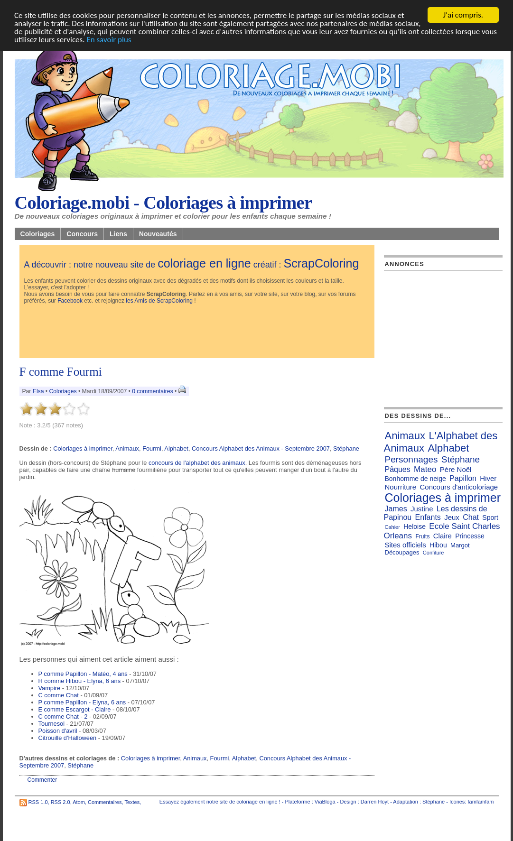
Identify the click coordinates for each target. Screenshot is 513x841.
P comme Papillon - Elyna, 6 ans (82, 702)
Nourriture (401, 487)
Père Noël (456, 469)
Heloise (414, 526)
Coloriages (37, 234)
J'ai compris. (463, 15)
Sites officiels (405, 545)
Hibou (438, 545)
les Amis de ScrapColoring (159, 300)
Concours (82, 234)
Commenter (42, 779)
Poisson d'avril (57, 730)
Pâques (397, 469)
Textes (132, 801)
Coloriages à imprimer (82, 448)
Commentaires (105, 801)
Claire (442, 536)
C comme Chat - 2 (63, 716)
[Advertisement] (197, 332)
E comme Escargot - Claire (74, 709)
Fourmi (151, 448)
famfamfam (480, 801)
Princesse (469, 536)
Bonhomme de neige (415, 478)
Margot (459, 545)
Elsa (38, 391)
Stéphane (346, 448)
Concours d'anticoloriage (459, 487)
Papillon (462, 478)
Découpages (402, 552)
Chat (471, 517)
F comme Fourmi (60, 371)
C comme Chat (58, 695)
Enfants (428, 517)
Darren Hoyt (375, 801)
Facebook (70, 300)
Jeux (451, 517)
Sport (490, 517)
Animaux (127, 448)
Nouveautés (158, 234)
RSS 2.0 (60, 801)
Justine (421, 509)
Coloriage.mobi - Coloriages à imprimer (163, 203)
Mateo (425, 469)
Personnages (411, 459)
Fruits (422, 536)
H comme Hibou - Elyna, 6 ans (79, 680)
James (396, 509)
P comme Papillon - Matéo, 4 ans (83, 673)
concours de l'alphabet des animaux (197, 462)
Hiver (488, 478)
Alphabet (176, 448)
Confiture (433, 552)
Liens (118, 234)
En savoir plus (108, 40)
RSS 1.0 (38, 801)
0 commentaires (153, 391)
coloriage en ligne (204, 263)
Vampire (49, 688)
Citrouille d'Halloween (67, 737)
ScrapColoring (321, 263)
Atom (79, 801)
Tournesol (51, 723)
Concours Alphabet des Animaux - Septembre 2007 (261, 448)
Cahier (392, 527)
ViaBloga (325, 801)
